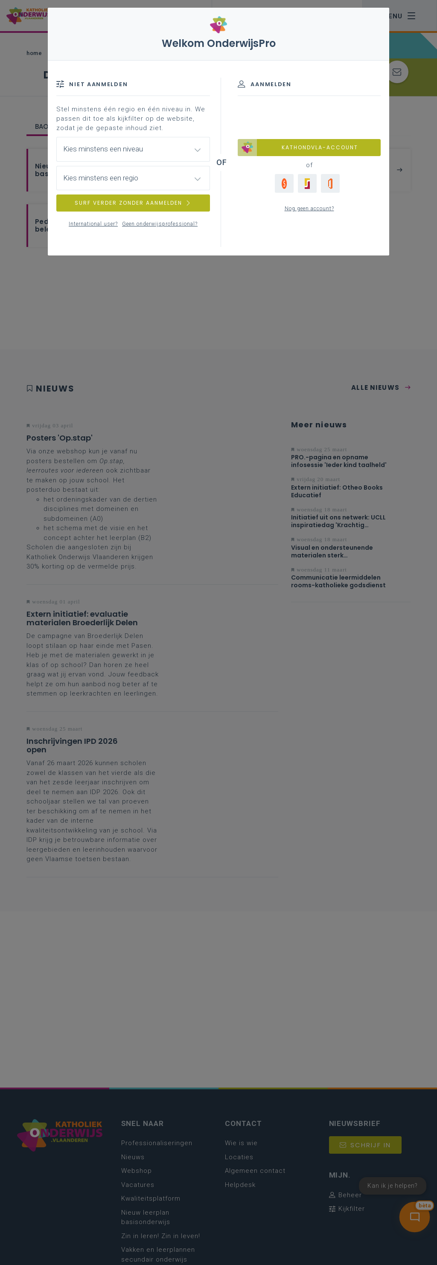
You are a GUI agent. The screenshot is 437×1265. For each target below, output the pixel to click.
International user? (93, 224)
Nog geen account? (309, 209)
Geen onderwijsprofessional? (160, 224)
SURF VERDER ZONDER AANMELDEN (133, 202)
